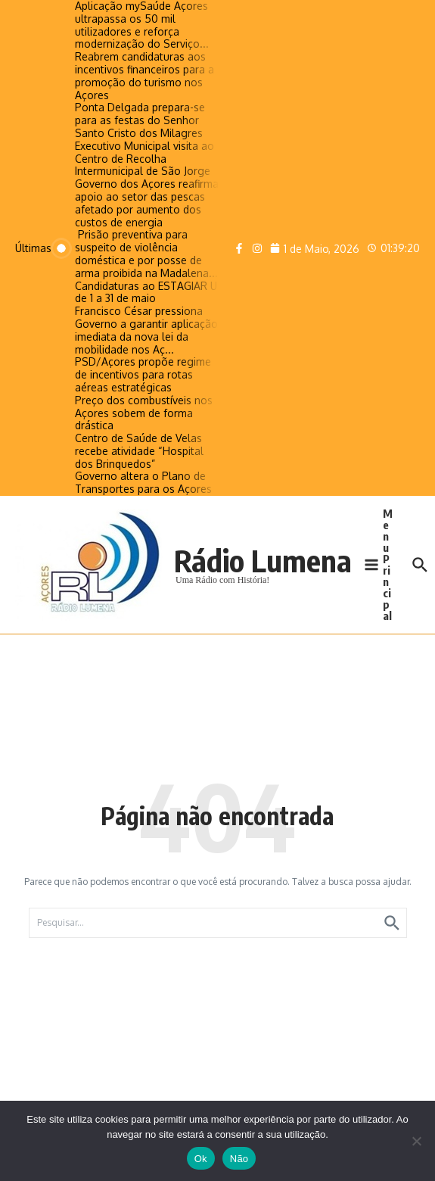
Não (239, 1158)
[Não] (416, 1140)
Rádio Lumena (263, 560)
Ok (200, 1158)
